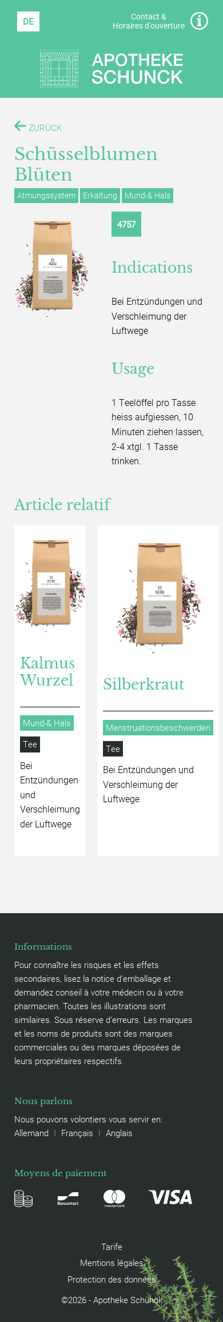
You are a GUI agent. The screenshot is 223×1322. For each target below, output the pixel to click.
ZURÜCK (38, 127)
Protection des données (111, 1279)
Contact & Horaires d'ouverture (160, 20)
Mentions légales (112, 1262)
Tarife (111, 1246)
